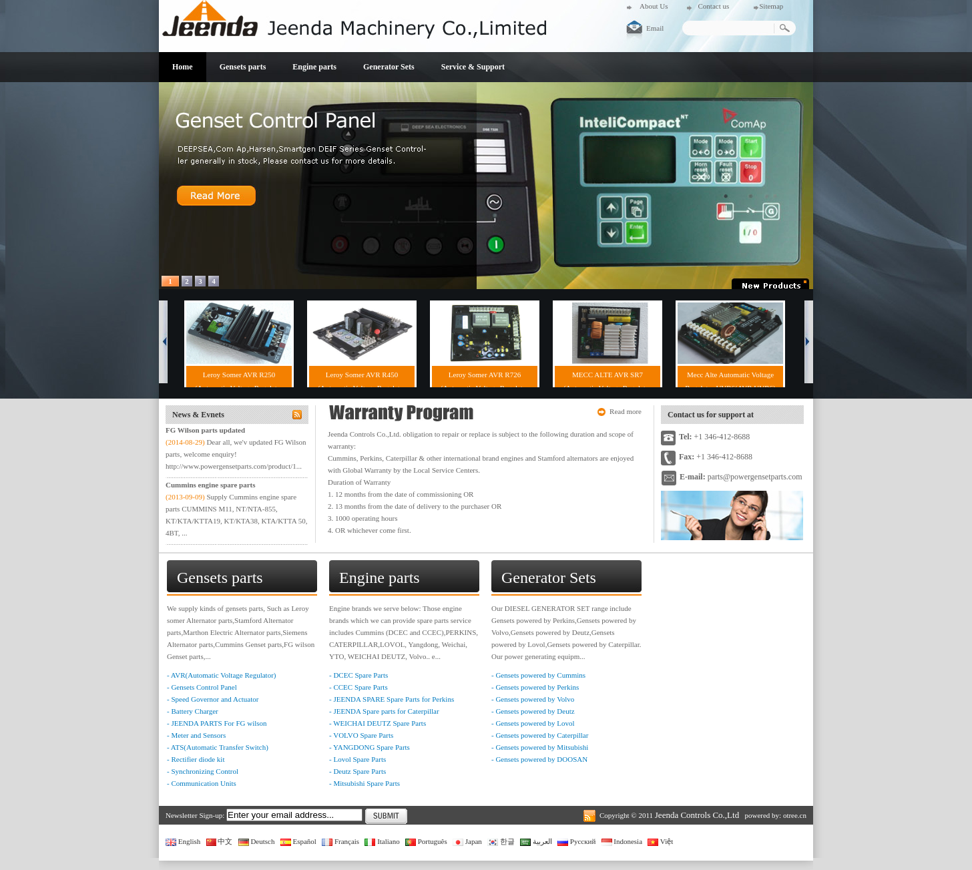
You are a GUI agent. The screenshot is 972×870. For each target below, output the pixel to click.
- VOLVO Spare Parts (361, 735)
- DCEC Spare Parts (358, 675)
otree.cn (794, 815)
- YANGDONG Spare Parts (369, 747)
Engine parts (314, 66)
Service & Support (473, 66)
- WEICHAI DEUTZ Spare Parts (377, 723)
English (183, 841)
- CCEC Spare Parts (358, 687)
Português (426, 841)
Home (182, 66)
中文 (219, 841)
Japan (467, 841)
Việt (660, 841)
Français (340, 841)
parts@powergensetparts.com (755, 476)
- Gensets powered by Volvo (532, 699)
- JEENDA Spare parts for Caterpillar (384, 711)
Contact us (713, 6)
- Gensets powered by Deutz (533, 711)
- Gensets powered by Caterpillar (539, 735)
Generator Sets (389, 66)
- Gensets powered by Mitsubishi (539, 747)
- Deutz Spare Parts (357, 771)
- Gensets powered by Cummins (538, 675)
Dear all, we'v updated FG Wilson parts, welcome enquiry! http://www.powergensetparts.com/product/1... (236, 454)
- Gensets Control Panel (202, 687)
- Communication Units (201, 783)
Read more (626, 411)
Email (655, 28)
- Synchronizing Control (202, 771)
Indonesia (622, 841)
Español (298, 841)
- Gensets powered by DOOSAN (539, 759)
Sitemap (771, 6)
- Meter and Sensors (196, 735)
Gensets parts (243, 66)
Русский (576, 841)
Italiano (381, 841)
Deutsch (256, 841)
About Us (654, 6)
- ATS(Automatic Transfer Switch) (217, 747)
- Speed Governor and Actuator (212, 699)
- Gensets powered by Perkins (535, 687)
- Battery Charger (192, 711)
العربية (536, 841)
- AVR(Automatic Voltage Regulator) (221, 675)
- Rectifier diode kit (195, 759)
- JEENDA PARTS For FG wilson (217, 723)
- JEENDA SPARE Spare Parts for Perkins (391, 699)
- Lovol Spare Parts (357, 759)
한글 (501, 841)
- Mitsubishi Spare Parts (364, 783)
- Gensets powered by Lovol (533, 723)
